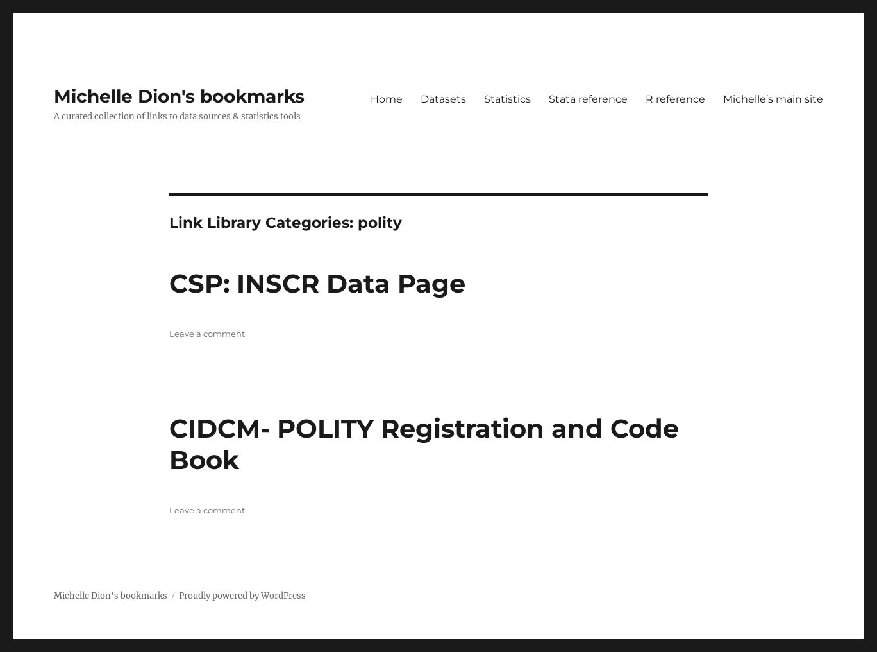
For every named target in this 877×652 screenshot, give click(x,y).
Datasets (443, 99)
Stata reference (588, 99)
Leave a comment (207, 334)
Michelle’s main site (773, 99)
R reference (675, 99)
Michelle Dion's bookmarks (179, 96)
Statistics (507, 99)
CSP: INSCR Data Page (317, 283)
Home (387, 99)
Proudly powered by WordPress (242, 595)
